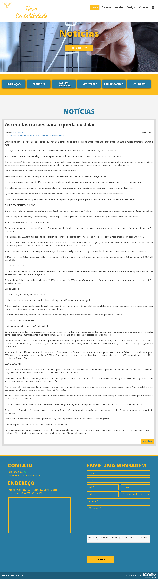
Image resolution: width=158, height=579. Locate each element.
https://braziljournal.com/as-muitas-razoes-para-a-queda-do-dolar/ (37, 135)
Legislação (14, 84)
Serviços (131, 7)
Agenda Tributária (64, 84)
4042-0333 (17, 471)
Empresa (106, 7)
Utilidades (138, 84)
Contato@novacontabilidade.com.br (24, 475)
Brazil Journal (17, 132)
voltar (148, 441)
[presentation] (108, 549)
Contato (143, 7)
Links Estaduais (113, 84)
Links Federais (88, 84)
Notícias (119, 7)
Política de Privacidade (97, 540)
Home (95, 7)
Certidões (39, 84)
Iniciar (79, 48)
